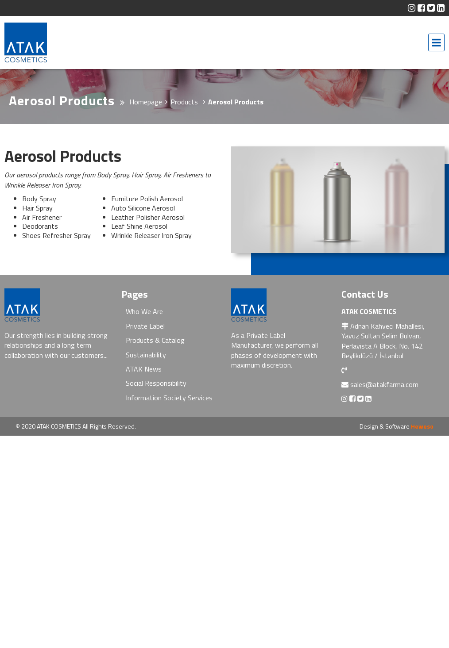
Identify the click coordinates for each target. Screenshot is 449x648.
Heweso (422, 426)
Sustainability (146, 354)
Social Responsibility (156, 383)
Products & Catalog (155, 340)
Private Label (145, 326)
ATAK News (144, 369)
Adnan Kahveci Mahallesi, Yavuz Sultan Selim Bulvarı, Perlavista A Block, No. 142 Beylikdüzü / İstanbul (383, 341)
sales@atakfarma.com (384, 384)
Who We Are (144, 311)
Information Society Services (169, 397)
